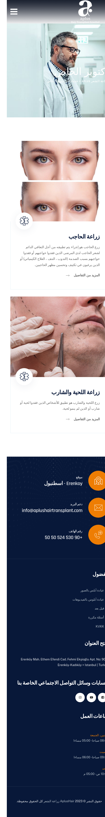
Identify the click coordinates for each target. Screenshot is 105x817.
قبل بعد (92, 608)
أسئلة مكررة (89, 617)
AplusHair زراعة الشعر (52, 801)
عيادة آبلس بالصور (85, 590)
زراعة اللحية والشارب (68, 392)
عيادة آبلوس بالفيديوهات (81, 599)
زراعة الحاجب (77, 236)
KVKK (93, 626)
